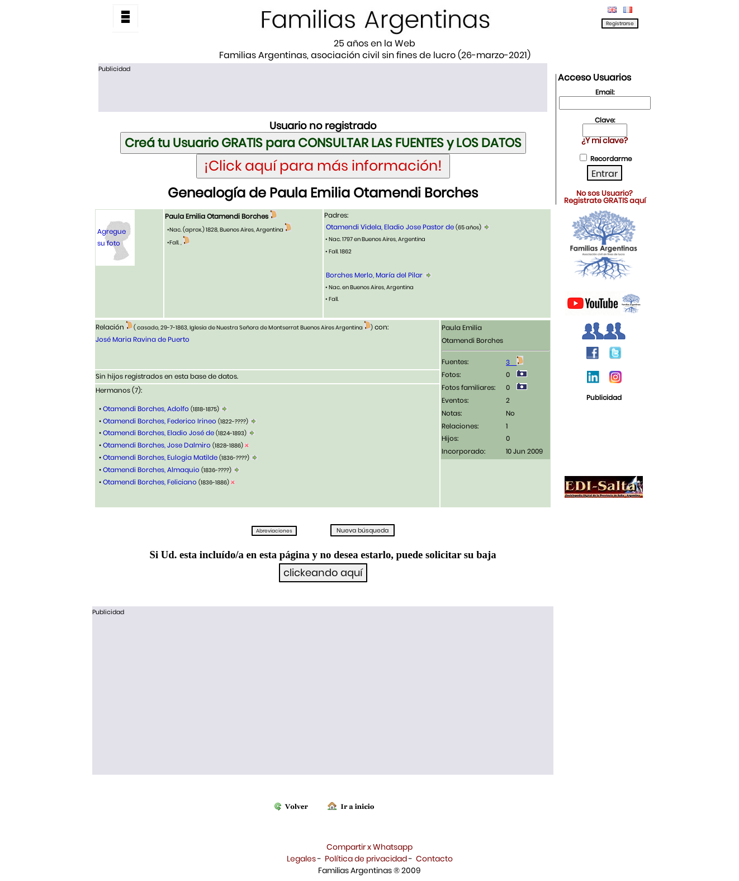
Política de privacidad (366, 858)
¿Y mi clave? (604, 140)
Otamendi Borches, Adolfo (146, 408)
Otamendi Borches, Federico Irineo (159, 421)
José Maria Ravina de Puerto (143, 339)
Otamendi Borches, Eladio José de (158, 432)
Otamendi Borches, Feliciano (149, 482)
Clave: (605, 120)
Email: (604, 92)
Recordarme (611, 158)
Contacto (434, 858)
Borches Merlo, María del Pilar (374, 275)
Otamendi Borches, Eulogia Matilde (160, 457)
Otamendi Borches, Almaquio (151, 469)
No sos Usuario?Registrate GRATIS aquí (605, 197)
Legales (301, 858)
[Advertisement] (322, 91)
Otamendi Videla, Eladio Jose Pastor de (390, 227)
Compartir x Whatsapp (369, 846)
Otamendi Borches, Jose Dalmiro (156, 445)
